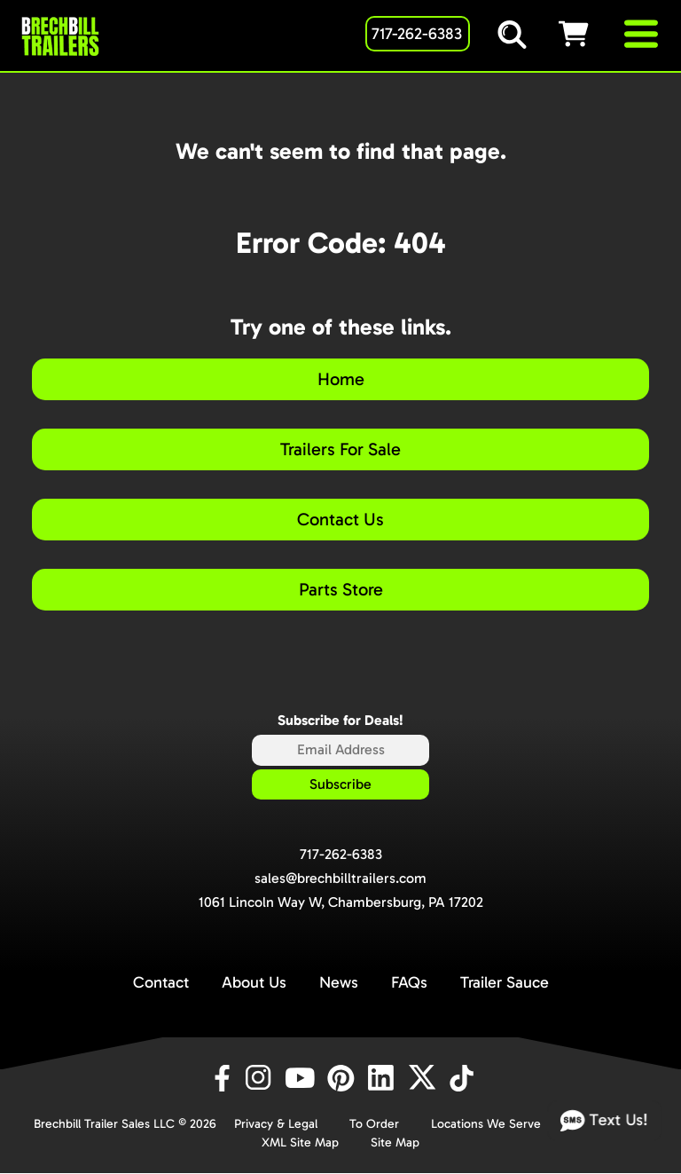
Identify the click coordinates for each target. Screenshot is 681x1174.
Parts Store (341, 589)
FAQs (409, 982)
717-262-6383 (341, 854)
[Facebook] (220, 1078)
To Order (374, 1123)
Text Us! (604, 1121)
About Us (254, 982)
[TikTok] (463, 1078)
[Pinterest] (343, 1078)
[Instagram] (261, 1078)
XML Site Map (300, 1142)
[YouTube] (302, 1078)
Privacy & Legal (275, 1123)
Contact (161, 982)
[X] (424, 1078)
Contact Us (340, 519)
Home (340, 379)
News (338, 982)
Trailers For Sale (340, 449)
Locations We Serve (486, 1123)
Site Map (395, 1142)
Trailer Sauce (504, 982)
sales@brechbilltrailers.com (340, 878)
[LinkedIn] (384, 1078)
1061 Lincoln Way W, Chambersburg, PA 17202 (341, 902)
